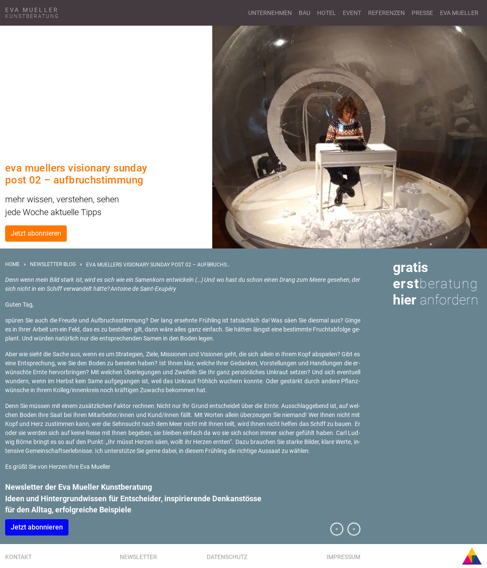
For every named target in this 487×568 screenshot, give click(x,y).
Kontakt (18, 556)
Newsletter (138, 556)
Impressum (343, 556)
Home (12, 264)
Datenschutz (227, 556)
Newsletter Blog (53, 264)
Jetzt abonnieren (36, 233)
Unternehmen (270, 12)
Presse (422, 12)
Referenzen (386, 12)
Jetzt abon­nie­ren (37, 527)
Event (352, 12)
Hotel (326, 12)
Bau (304, 12)
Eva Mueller (459, 12)
